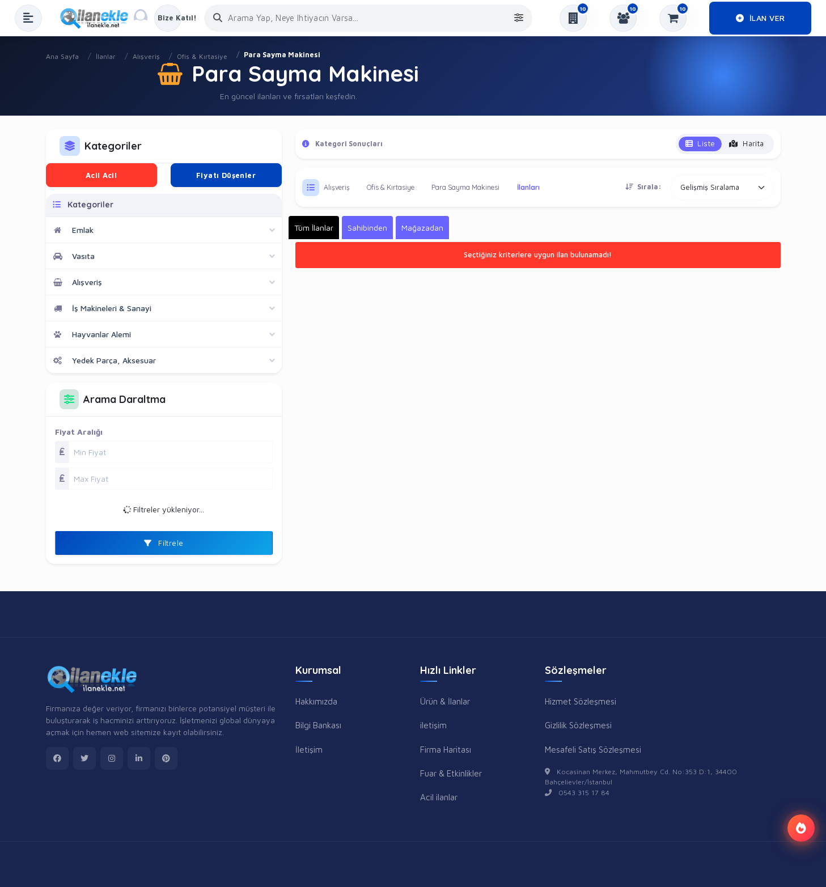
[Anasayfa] (98, 18)
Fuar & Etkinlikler (451, 773)
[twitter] (84, 758)
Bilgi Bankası (318, 725)
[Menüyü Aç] (28, 18)
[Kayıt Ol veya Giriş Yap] (167, 18)
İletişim (309, 749)
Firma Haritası (445, 749)
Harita (746, 143)
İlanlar (106, 56)
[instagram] (111, 758)
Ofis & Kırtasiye (202, 56)
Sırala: (643, 187)
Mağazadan (422, 227)
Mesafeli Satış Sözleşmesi (593, 749)
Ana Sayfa (62, 56)
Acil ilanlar (439, 797)
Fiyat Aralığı (79, 431)
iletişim (433, 725)
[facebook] (57, 758)
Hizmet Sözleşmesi (580, 701)
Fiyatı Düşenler (226, 175)
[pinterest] (166, 758)
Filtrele (164, 543)
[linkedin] (139, 758)
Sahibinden (367, 227)
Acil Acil (101, 175)
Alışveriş (146, 56)
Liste (700, 143)
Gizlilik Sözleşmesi (578, 725)
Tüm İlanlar (313, 227)
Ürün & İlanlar (445, 701)
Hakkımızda (316, 701)
